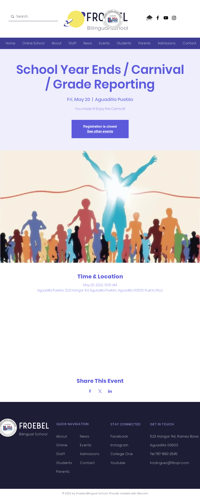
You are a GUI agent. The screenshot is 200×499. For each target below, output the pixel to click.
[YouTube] (166, 18)
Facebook (119, 436)
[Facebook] (157, 18)
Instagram (119, 445)
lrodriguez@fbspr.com (169, 463)
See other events (100, 131)
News (84, 436)
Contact (87, 463)
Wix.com (142, 493)
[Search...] (33, 16)
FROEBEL (34, 426)
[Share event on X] (100, 391)
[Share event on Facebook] (90, 391)
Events (86, 445)
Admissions (89, 454)
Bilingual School (34, 434)
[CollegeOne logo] (149, 18)
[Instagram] (174, 18)
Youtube (118, 463)
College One (121, 454)
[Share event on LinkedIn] (110, 391)
